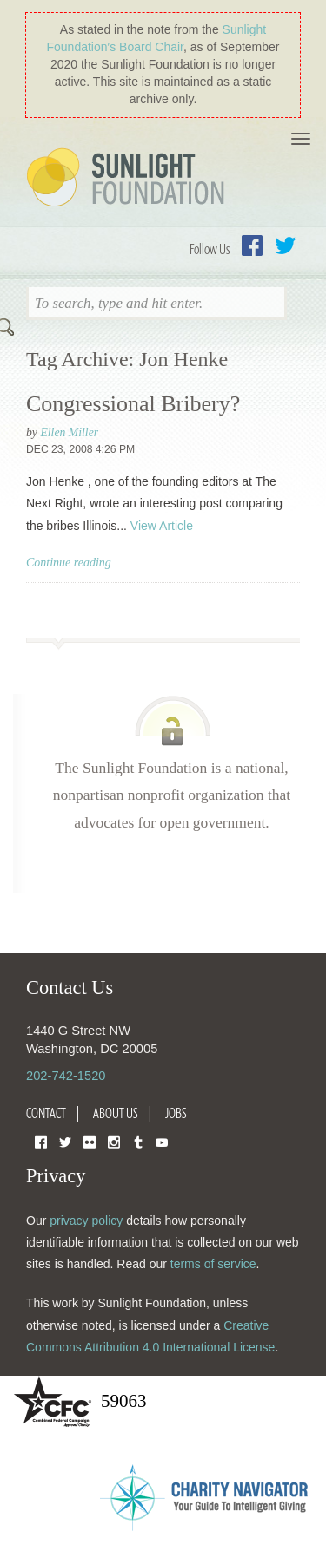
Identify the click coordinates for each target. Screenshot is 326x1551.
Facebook (252, 245)
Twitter (285, 245)
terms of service (213, 1264)
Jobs (176, 1112)
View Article (161, 526)
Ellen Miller (69, 432)
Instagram (114, 1141)
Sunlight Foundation (128, 178)
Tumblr (138, 1141)
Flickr (89, 1141)
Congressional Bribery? (133, 403)
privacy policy (86, 1220)
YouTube (162, 1141)
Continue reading (68, 562)
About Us (115, 1112)
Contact (46, 1112)
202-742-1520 (65, 1076)
